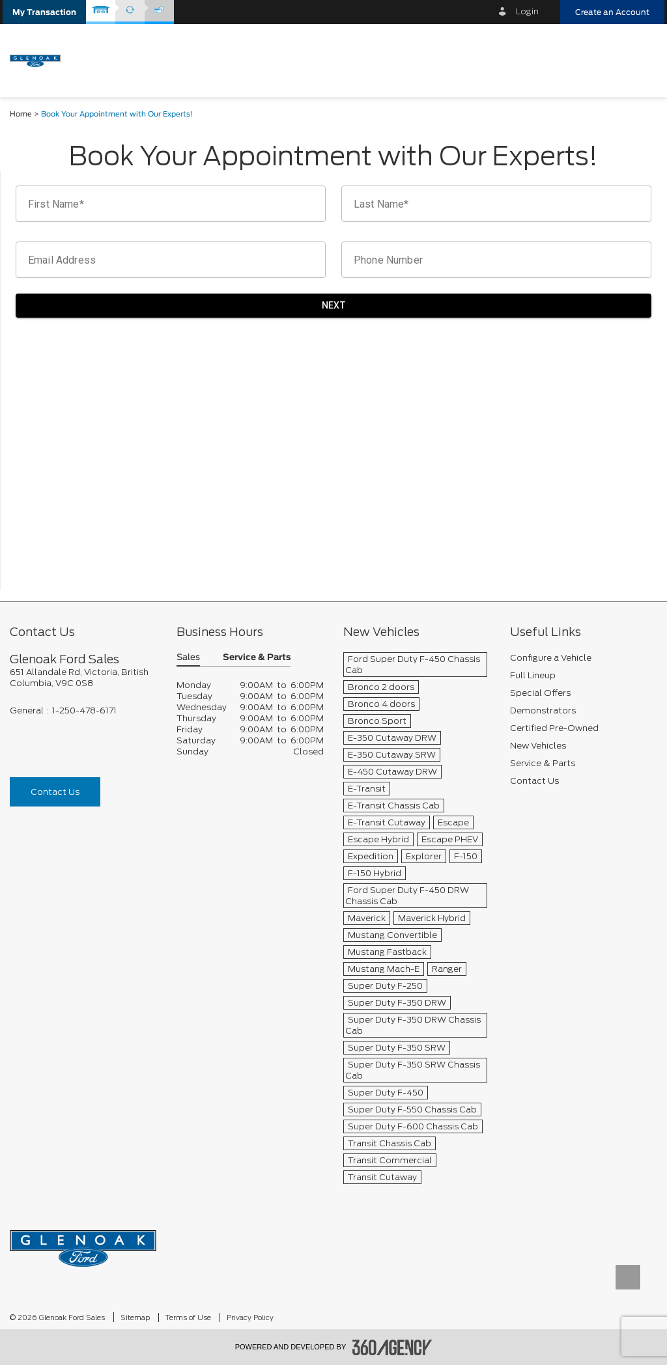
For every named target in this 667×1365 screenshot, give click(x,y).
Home (21, 114)
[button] (44, 12)
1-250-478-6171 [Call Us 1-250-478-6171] (84, 710)
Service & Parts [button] (257, 658)
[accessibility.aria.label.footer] (392, 1347)
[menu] (641, 59)
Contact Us (55, 792)
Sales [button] (188, 658)
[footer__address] (83, 678)
